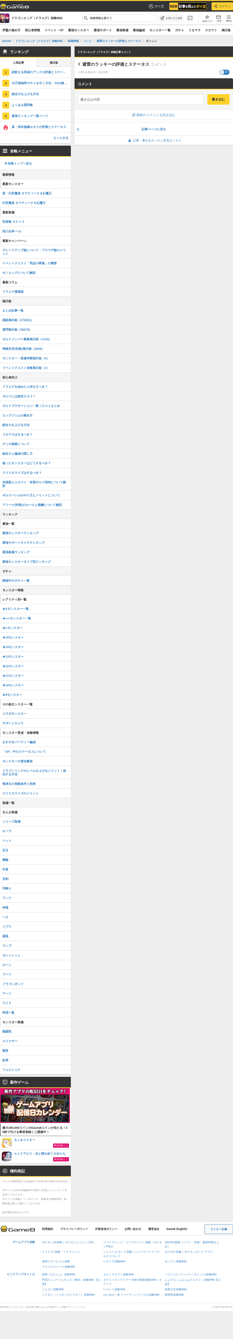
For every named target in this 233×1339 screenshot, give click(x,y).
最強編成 (139, 30)
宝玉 (5, 850)
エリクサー (9, 1041)
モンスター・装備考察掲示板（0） (25, 358)
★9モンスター (12, 695)
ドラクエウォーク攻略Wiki (58, 1266)
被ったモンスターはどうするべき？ (26, 463)
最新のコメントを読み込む (153, 115)
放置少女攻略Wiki (176, 1289)
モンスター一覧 (160, 30)
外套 (5, 869)
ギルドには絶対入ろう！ (19, 396)
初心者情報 (32, 30)
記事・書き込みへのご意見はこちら (154, 140)
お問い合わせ (132, 1229)
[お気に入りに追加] (171, 18)
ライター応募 (218, 1229)
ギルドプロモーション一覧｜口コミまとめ (31, 406)
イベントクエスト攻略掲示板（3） (25, 368)
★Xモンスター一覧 (15, 609)
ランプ (6, 946)
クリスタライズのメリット (20, 793)
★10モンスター (13, 685)
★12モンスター (13, 666)
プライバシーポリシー (74, 1229)
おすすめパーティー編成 (19, 742)
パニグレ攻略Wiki (53, 1289)
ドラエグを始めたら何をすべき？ (25, 386)
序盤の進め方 (11, 30)
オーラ (6, 831)
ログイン (222, 6)
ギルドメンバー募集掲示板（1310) (25, 339)
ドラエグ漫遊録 (13, 291)
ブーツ (6, 974)
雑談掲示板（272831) (17, 320)
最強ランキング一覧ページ (30, 116)
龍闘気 (6, 1031)
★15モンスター (13, 637)
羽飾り (6, 888)
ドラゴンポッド (13, 984)
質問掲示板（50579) (16, 329)
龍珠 (5, 1050)
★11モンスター (13, 675)
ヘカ (5, 917)
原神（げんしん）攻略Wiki (58, 1274)
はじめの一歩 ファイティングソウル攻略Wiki (131, 1294)
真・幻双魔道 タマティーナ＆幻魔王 (27, 193)
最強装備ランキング (16, 552)
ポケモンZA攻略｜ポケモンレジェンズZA (68, 1242)
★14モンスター (13, 647)
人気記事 (18, 62)
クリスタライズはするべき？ (22, 472)
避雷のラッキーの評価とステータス (115, 64)
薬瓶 (5, 936)
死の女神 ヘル (11, 231)
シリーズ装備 (11, 821)
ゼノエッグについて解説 (19, 273)
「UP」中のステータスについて (24, 751)
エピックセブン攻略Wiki (118, 1274)
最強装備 (122, 30)
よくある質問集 (22, 105)
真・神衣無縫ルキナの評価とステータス (39, 127)
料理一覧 (8, 1012)
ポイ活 (156, 6)
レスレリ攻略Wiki (114, 1289)
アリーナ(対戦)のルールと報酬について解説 (32, 505)
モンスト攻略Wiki (176, 1261)
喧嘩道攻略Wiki (174, 1294)
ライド (6, 1003)
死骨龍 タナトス (13, 221)
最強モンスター (78, 30)
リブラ (6, 926)
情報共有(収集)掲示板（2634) (22, 348)
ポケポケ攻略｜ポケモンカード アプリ (189, 1251)
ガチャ (179, 30)
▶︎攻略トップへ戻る (18, 163)
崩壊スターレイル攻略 (56, 1261)
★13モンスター (13, 656)
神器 (5, 907)
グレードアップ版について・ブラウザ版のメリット (34, 251)
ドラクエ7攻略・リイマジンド (61, 1251)
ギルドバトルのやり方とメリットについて (31, 495)
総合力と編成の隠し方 (17, 453)
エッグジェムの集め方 (17, 415)
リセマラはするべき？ (17, 434)
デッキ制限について (16, 444)
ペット (6, 840)
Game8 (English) (176, 1229)
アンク (6, 898)
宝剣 (5, 879)
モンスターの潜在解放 (17, 761)
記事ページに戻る (154, 129)
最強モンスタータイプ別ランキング (26, 561)
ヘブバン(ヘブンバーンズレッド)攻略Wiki (191, 1274)
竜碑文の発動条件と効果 (19, 784)
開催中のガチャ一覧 (16, 580)
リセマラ (194, 30)
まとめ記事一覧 (13, 310)
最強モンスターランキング (20, 533)
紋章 (5, 1060)
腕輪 (5, 860)
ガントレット (11, 955)
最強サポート (103, 30)
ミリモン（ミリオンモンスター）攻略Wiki (68, 1294)
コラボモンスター (14, 713)
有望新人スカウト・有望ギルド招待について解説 (34, 484)
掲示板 (54, 62)
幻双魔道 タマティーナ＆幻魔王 (24, 203)
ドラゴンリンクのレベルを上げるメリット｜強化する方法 (34, 772)
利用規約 (47, 1229)
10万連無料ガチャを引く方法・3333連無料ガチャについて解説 (41, 83)
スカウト (211, 30)
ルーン (6, 965)
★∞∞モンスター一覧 (16, 618)
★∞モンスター (12, 628)
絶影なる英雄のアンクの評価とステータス (40, 72)
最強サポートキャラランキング (23, 542)
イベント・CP (54, 30)
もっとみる (61, 138)
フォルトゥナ (11, 1069)
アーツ (6, 993)
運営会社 (153, 1229)
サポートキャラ (13, 723)
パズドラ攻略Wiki (114, 1261)
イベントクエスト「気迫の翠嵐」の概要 (29, 263)
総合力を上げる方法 (25, 94)
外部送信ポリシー (106, 1229)
